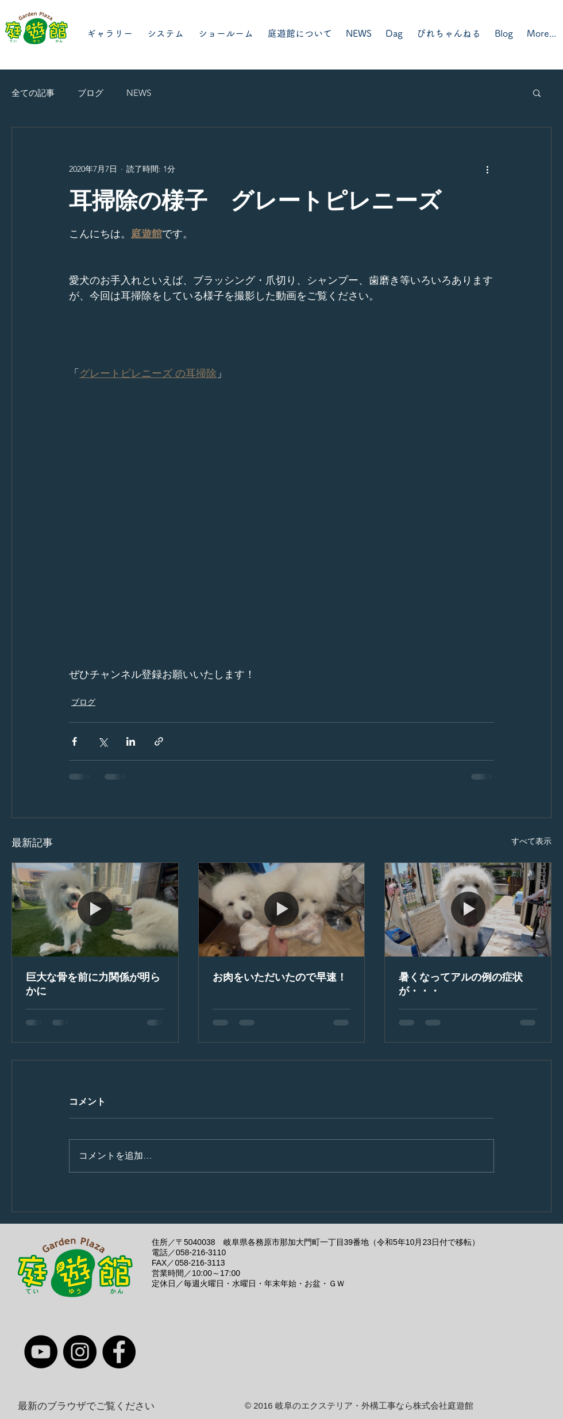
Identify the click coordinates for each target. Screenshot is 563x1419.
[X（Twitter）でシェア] (102, 741)
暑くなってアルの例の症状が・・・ (461, 984)
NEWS (138, 92)
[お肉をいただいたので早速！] (282, 909)
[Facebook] (119, 1351)
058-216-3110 (201, 1252)
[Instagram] (80, 1351)
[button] (536, 92)
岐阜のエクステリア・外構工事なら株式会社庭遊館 (374, 1405)
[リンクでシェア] (158, 741)
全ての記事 (33, 92)
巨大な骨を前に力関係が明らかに (93, 984)
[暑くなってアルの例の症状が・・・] (468, 909)
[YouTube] (40, 1351)
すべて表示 (531, 841)
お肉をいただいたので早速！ (280, 977)
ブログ (90, 92)
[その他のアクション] (487, 169)
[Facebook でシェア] (74, 741)
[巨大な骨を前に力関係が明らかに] (95, 909)
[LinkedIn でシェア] (130, 741)
